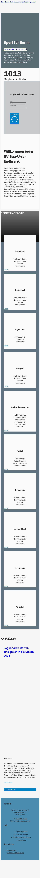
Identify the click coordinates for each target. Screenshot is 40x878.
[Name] (18, 102)
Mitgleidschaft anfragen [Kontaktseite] (22, 838)
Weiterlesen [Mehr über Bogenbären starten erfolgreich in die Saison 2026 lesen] (8, 783)
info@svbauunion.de (22, 822)
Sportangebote (21, 832)
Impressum (11, 851)
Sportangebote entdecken (15, 50)
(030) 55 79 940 (21, 819)
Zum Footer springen (28, 2)
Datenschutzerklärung (15, 853)
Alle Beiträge (9, 790)
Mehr (6, 270)
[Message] (19, 107)
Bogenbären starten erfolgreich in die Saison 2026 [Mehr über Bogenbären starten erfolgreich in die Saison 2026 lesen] (19, 652)
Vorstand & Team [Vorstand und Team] (21, 835)
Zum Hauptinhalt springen (10, 2)
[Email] (18, 104)
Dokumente (22, 841)
